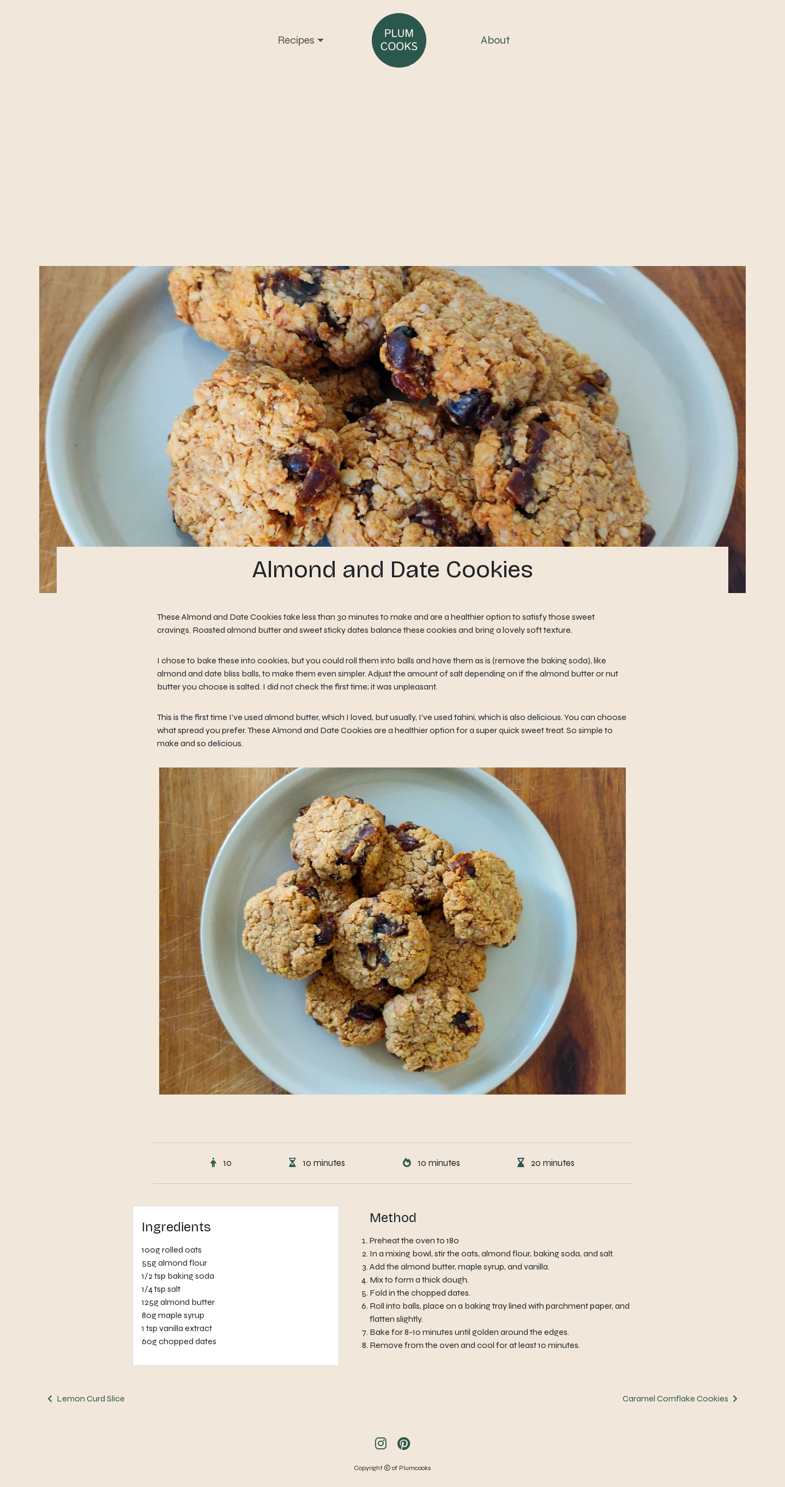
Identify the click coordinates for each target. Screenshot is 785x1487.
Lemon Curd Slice (91, 1398)
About (495, 40)
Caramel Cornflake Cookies (675, 1398)
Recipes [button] (296, 40)
